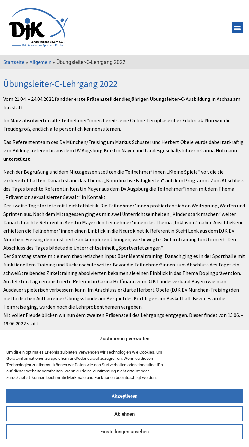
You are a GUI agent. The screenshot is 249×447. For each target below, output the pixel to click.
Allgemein (40, 62)
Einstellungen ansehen (124, 432)
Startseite (13, 62)
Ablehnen (124, 414)
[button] (237, 27)
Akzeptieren (124, 396)
